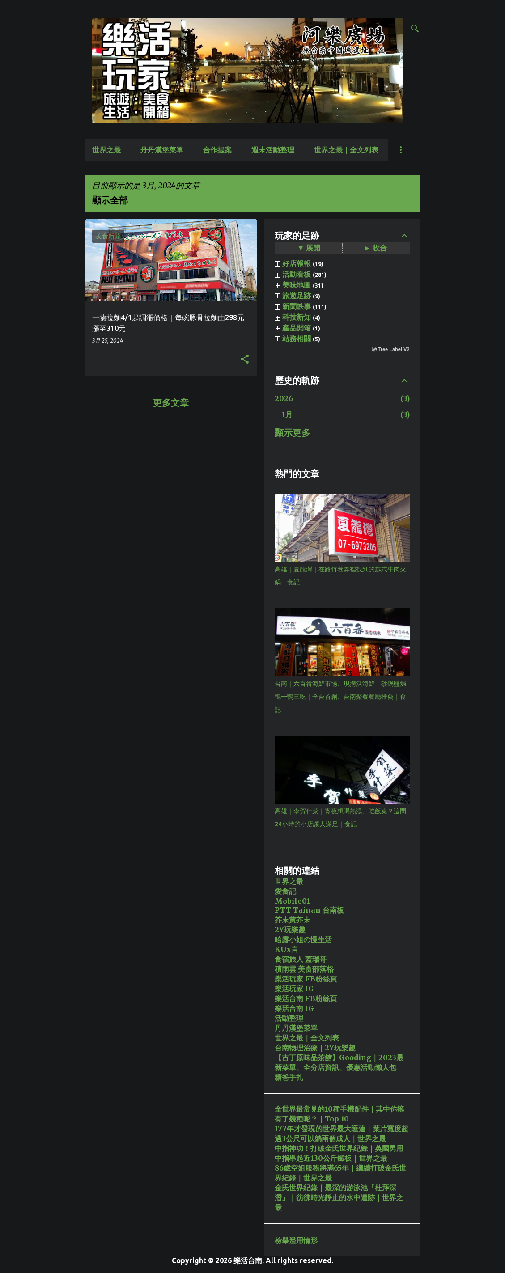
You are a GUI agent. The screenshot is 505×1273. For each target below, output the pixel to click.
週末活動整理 (272, 150)
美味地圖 (296, 284)
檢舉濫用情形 (296, 1240)
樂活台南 (247, 1260)
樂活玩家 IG (294, 988)
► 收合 (375, 247)
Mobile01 (292, 901)
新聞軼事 (296, 306)
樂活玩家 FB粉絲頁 (306, 978)
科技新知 (296, 317)
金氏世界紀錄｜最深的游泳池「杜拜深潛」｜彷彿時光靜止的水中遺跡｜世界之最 (339, 1197)
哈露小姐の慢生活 (303, 939)
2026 (284, 398)
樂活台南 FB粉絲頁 (306, 998)
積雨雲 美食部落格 (304, 968)
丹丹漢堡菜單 (161, 150)
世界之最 (106, 150)
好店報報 (296, 263)
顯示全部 (110, 200)
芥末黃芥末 (292, 919)
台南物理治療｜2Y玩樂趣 (315, 1047)
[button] (244, 359)
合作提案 (217, 150)
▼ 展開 (309, 247)
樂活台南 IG (294, 1008)
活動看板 (296, 274)
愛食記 (285, 891)
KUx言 (286, 949)
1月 (287, 414)
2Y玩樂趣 (290, 929)
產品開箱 (296, 327)
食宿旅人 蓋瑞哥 (301, 959)
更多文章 (171, 403)
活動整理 (289, 1018)
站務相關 (296, 338)
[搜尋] (415, 28)
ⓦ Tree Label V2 (391, 349)
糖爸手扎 (289, 1077)
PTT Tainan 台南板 (309, 909)
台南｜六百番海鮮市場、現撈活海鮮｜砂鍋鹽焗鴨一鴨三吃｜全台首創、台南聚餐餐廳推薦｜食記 (340, 696)
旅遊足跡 (296, 295)
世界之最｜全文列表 (346, 150)
